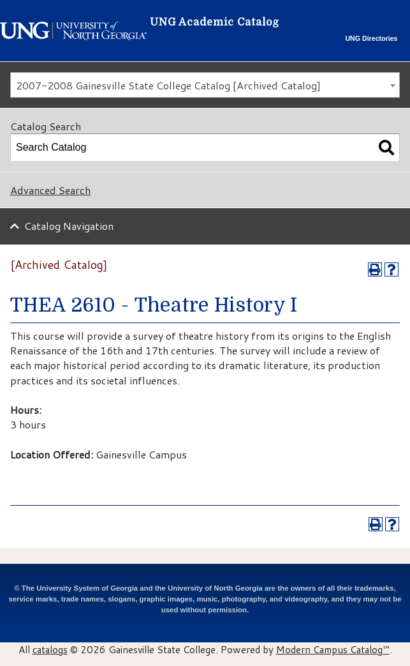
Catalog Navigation (68, 225)
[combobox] (205, 85)
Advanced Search (50, 190)
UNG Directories (371, 38)
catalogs (50, 649)
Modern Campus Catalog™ (333, 649)
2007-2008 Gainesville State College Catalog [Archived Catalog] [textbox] (168, 85)
